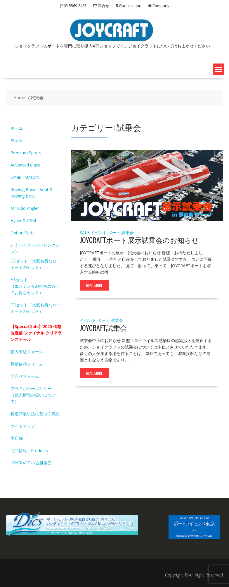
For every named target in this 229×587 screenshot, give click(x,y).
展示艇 (17, 140)
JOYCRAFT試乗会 (103, 327)
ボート (114, 232)
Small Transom (25, 177)
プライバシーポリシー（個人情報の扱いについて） (33, 395)
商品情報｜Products (29, 450)
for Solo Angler (25, 208)
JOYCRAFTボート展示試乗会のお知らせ (139, 239)
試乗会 (128, 232)
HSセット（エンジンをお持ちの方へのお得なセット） (35, 286)
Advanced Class (25, 165)
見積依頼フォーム (27, 364)
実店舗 (17, 438)
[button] (218, 69)
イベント (99, 232)
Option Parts (22, 233)
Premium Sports (26, 152)
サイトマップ (23, 426)
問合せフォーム (25, 376)
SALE (84, 232)
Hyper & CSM (23, 220)
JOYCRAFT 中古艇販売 (31, 463)
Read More (94, 285)
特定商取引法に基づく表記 (35, 413)
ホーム (17, 128)
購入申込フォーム (27, 351)
